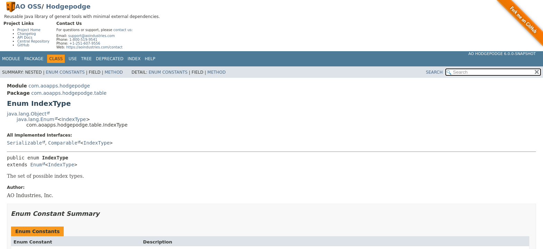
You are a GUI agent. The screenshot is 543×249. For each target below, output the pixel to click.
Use (73, 58)
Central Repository (33, 41)
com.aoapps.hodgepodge (59, 86)
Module (11, 58)
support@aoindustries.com (91, 36)
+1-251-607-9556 (84, 43)
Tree (86, 58)
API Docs (25, 37)
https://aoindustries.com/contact (94, 47)
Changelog (26, 34)
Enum (36, 164)
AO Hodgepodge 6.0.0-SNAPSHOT (502, 54)
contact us (122, 30)
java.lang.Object (26, 114)
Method (114, 72)
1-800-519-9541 (83, 40)
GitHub (23, 45)
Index (134, 58)
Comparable (62, 143)
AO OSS (28, 6)
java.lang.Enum (35, 119)
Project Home (29, 30)
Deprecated (110, 58)
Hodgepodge (68, 6)
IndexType (73, 119)
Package (33, 58)
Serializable (24, 143)
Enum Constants (65, 72)
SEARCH (434, 72)
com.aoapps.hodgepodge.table (68, 93)
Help (150, 58)
